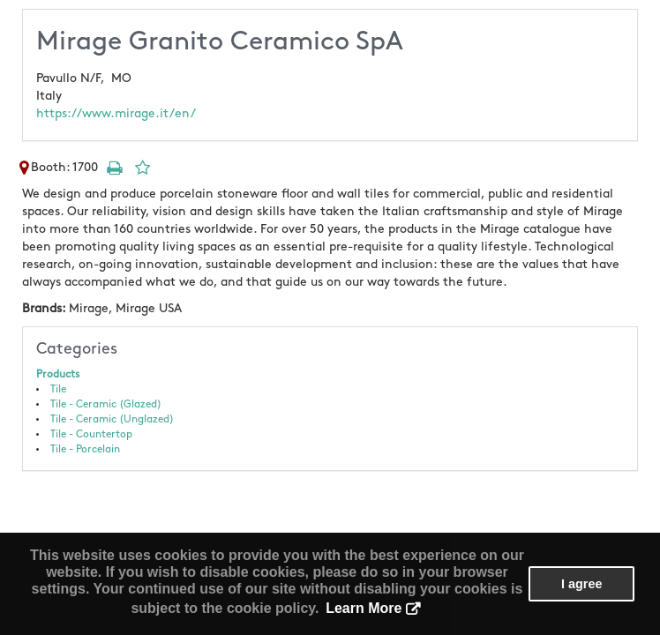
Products (57, 374)
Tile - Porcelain (85, 449)
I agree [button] (581, 584)
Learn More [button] (363, 608)
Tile (58, 389)
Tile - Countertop (91, 434)
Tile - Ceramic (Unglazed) (112, 419)
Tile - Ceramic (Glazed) (105, 404)
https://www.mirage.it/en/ (116, 113)
